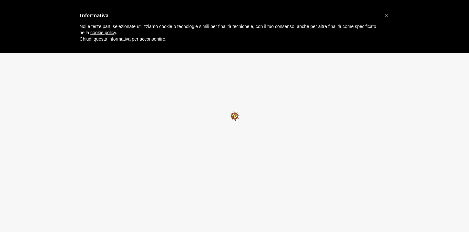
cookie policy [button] (103, 32)
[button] (386, 15)
